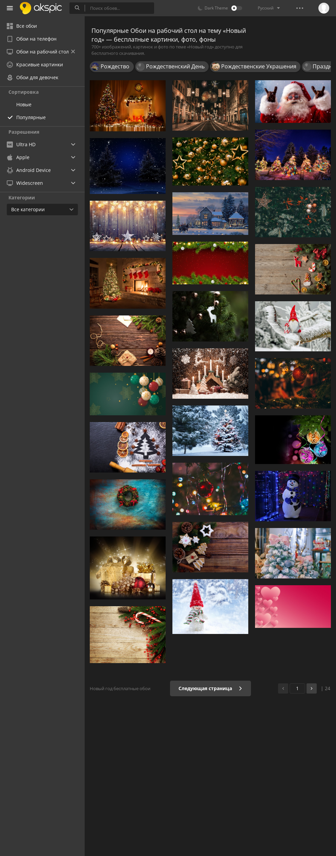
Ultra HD (21, 144)
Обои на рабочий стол (41, 51)
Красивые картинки (35, 64)
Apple (18, 157)
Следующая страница (210, 688)
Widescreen (25, 183)
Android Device (29, 170)
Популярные (31, 117)
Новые (23, 104)
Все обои (22, 26)
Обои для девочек (32, 77)
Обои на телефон (32, 39)
